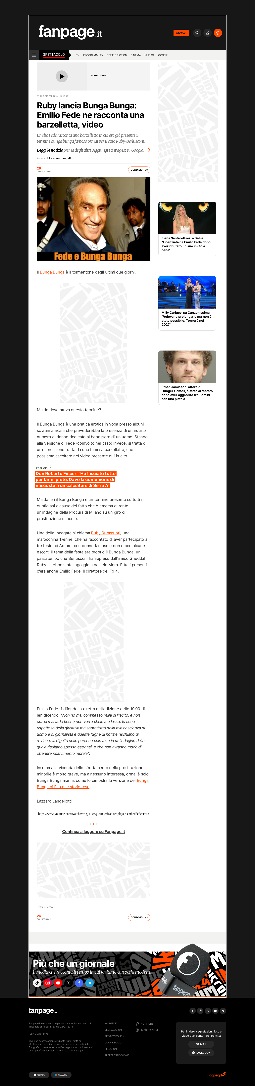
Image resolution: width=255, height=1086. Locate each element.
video (50, 907)
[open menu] (34, 55)
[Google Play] (61, 1075)
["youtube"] (59, 983)
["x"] (71, 983)
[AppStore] (39, 1075)
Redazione (111, 1048)
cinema (136, 55)
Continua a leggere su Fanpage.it (93, 831)
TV (77, 55)
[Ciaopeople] (216, 1076)
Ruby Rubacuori (105, 533)
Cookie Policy (114, 1042)
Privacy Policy (114, 1036)
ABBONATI (181, 33)
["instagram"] (48, 983)
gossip (163, 55)
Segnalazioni (113, 1029)
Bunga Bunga (52, 272)
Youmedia (111, 1023)
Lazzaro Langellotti (62, 158)
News (40, 907)
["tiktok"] (37, 983)
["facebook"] (82, 983)
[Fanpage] (43, 1011)
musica (149, 55)
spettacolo (54, 54)
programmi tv (93, 55)
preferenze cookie (117, 1055)
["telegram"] (93, 983)
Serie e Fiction (117, 55)
